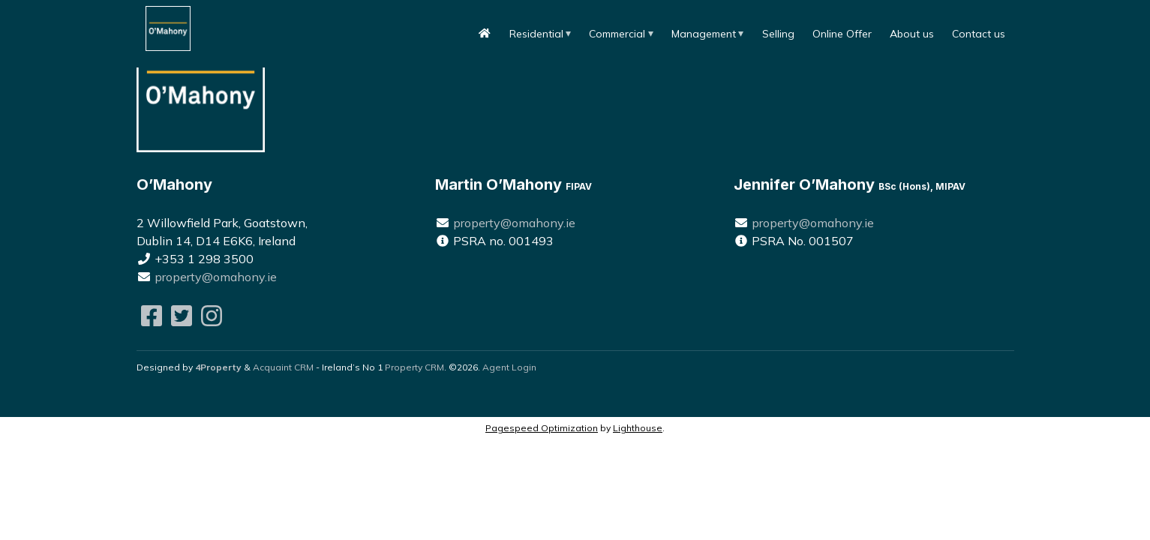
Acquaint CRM (283, 367)
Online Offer (842, 33)
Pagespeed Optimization (541, 428)
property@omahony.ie (216, 276)
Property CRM (414, 367)
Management (703, 33)
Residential (536, 33)
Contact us (978, 33)
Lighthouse (637, 428)
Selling (778, 33)
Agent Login (509, 367)
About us (912, 33)
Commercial (617, 33)
